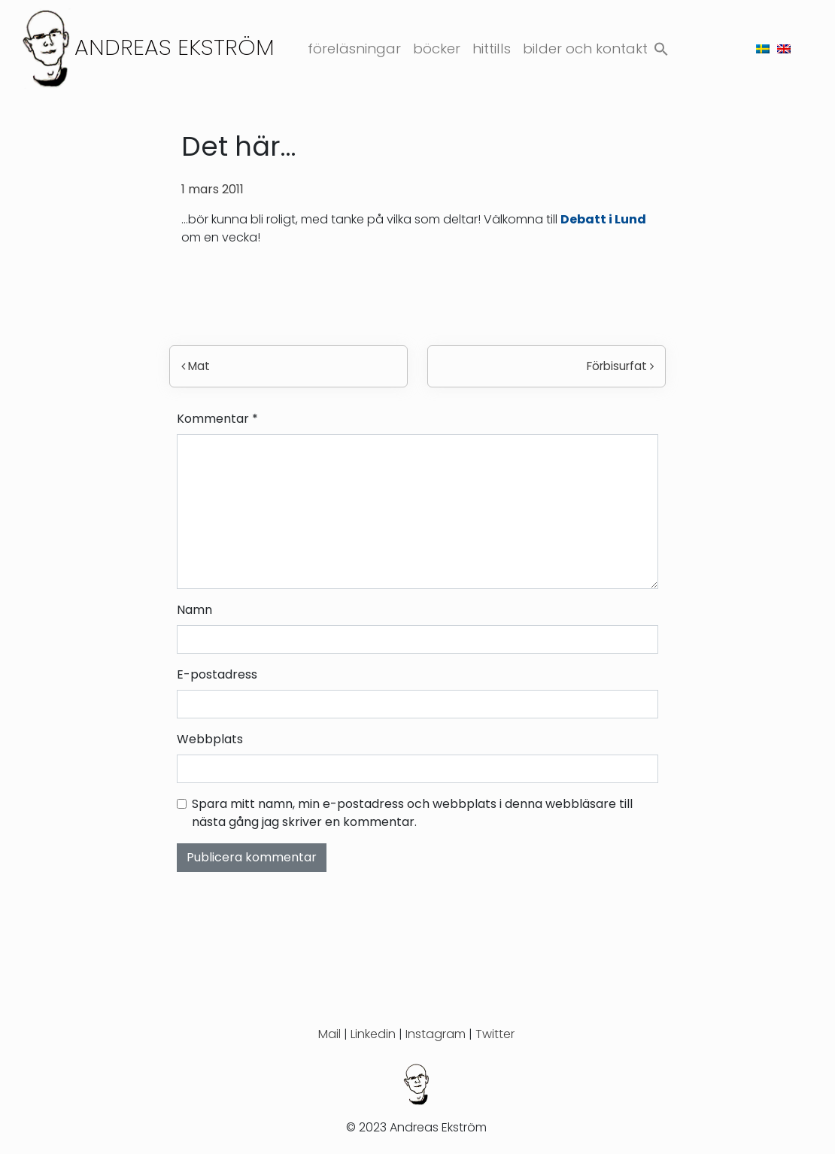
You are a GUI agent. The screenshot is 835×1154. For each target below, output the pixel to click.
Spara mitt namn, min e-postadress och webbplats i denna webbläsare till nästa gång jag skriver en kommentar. (412, 813)
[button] (661, 46)
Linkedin (373, 1034)
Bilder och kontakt (585, 48)
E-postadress (217, 674)
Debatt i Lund (603, 219)
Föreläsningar (354, 48)
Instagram (435, 1034)
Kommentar (217, 418)
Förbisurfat (620, 366)
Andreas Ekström (174, 47)
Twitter (495, 1034)
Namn (194, 609)
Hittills (491, 48)
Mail (329, 1034)
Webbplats (210, 739)
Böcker (436, 48)
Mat (195, 366)
